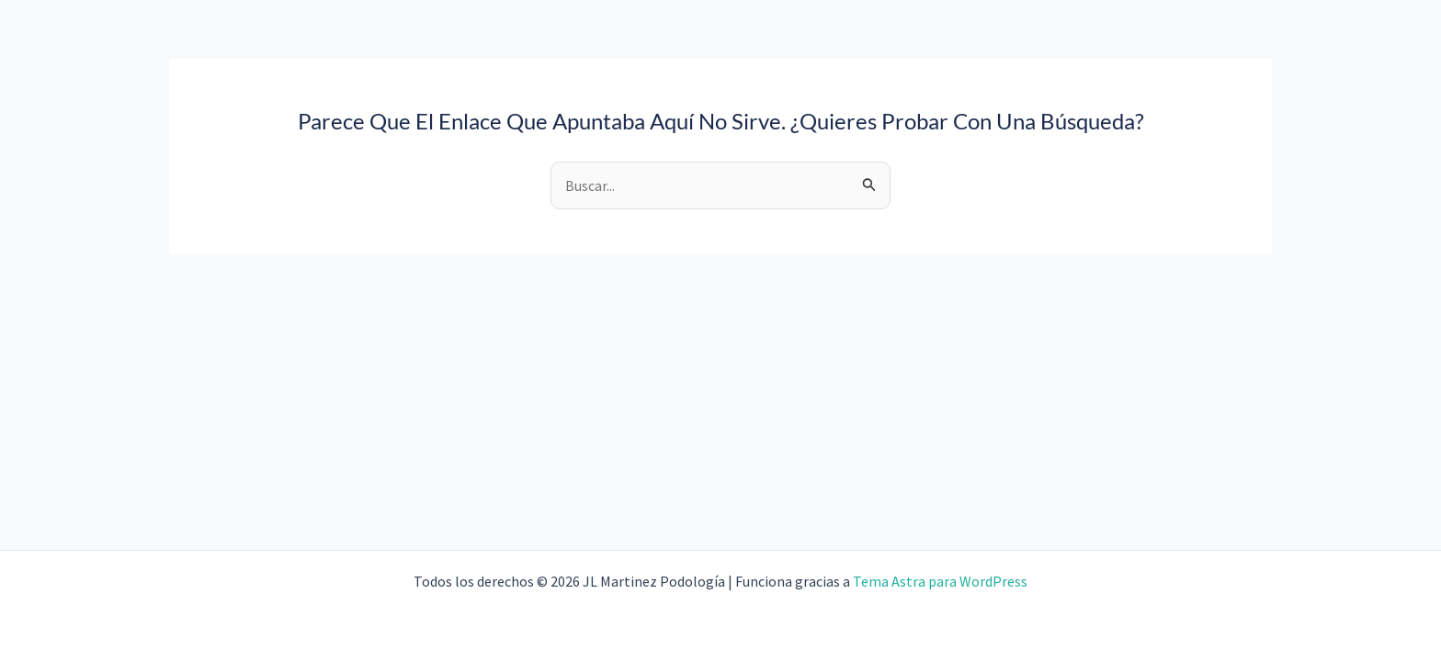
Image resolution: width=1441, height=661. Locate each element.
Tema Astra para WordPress (940, 581)
